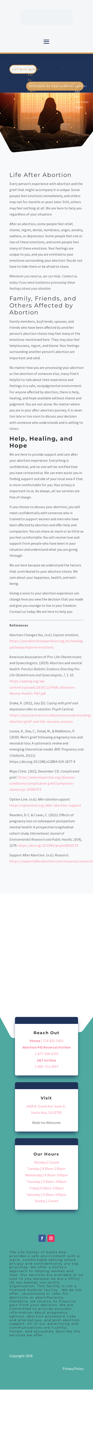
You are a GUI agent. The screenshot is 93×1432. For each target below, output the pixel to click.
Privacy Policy (73, 1368)
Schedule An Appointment (51, 86)
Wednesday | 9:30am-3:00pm (46, 1175)
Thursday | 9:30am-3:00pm (46, 1181)
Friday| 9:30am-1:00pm (46, 1188)
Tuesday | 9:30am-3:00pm (46, 1168)
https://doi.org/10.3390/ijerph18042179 (48, 845)
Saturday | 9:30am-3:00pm (46, 1194)
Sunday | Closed (46, 1201)
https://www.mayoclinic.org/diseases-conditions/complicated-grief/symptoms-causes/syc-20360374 (42, 783)
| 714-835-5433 (46, 1040)
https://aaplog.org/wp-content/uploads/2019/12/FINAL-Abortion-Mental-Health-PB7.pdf (42, 687)
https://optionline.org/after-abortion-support (45, 805)
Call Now (19, 69)
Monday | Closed (46, 1162)
